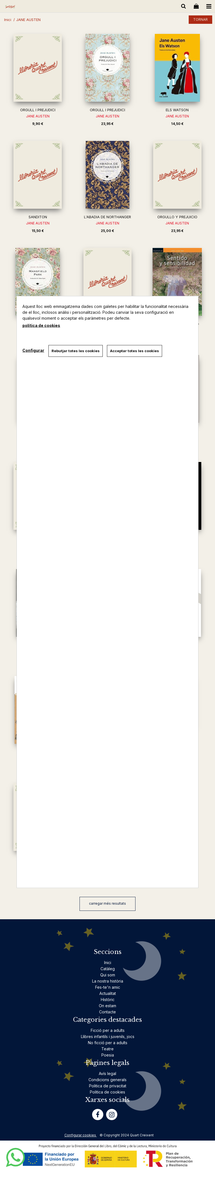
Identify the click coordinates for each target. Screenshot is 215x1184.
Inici (107, 962)
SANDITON (38, 217)
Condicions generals (107, 1079)
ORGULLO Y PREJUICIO (177, 217)
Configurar (33, 350)
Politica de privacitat (107, 1085)
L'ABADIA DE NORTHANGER (107, 217)
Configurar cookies (80, 1135)
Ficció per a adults (108, 1030)
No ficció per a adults (107, 1042)
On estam (107, 1005)
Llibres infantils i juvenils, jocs (107, 1036)
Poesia (107, 1055)
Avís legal (107, 1073)
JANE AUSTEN (38, 116)
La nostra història (107, 981)
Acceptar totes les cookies (134, 351)
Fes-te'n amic (107, 987)
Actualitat (107, 993)
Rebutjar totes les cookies (76, 351)
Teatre (107, 1048)
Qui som (107, 974)
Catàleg (108, 968)
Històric (107, 999)
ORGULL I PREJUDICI (37, 110)
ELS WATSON (177, 110)
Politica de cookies (107, 1092)
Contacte (107, 1011)
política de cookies (41, 325)
